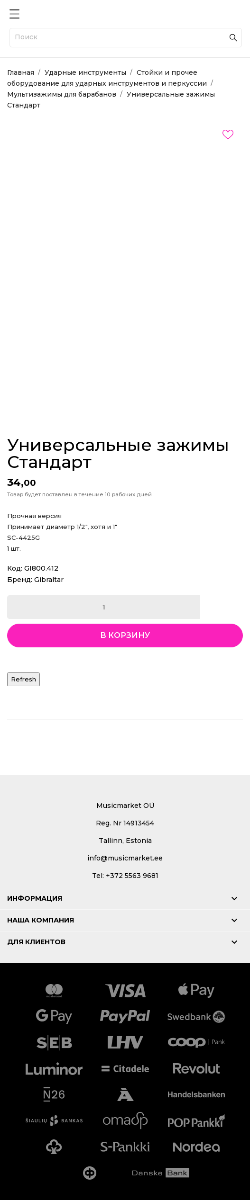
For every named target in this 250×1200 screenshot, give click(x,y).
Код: (14, 568)
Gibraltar (49, 579)
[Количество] (103, 607)
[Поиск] (125, 37)
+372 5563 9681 (132, 875)
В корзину (125, 635)
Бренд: (19, 579)
